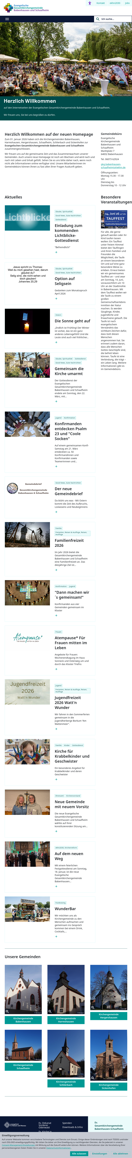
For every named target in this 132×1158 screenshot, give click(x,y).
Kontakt (101, 3)
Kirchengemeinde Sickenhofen (109, 1086)
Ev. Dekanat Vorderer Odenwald (45, 1125)
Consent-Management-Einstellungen (18, 1145)
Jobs (127, 3)
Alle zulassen (79, 1153)
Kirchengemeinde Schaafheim (23, 1067)
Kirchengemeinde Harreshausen (66, 1020)
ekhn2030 (115, 3)
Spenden (67, 1123)
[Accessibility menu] (90, 3)
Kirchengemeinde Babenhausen (23, 1020)
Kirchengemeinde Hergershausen (109, 1016)
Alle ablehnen (120, 1153)
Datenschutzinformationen (58, 1148)
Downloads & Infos (72, 1127)
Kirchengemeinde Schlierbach (66, 1083)
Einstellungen (99, 1153)
